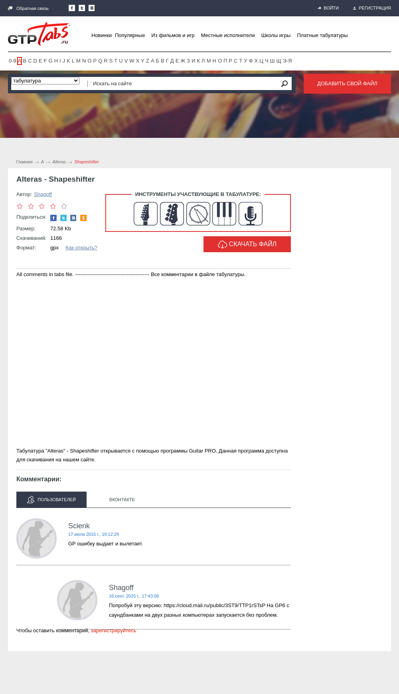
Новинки (101, 35)
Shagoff (43, 194)
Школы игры (276, 35)
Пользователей (51, 499)
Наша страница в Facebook (72, 8)
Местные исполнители (228, 35)
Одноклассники (83, 218)
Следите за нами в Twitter (82, 8)
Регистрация (372, 8)
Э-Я (287, 61)
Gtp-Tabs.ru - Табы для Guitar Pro (39, 34)
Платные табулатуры (322, 35)
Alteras (59, 161)
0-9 (12, 61)
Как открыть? (81, 248)
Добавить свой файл (347, 83)
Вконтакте (122, 499)
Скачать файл (247, 245)
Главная (24, 161)
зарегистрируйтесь (113, 630)
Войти (328, 8)
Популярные (130, 35)
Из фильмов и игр (172, 35)
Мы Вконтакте (92, 8)
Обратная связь (28, 8)
